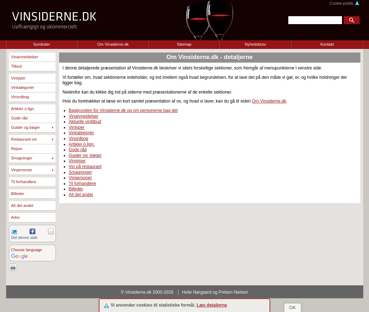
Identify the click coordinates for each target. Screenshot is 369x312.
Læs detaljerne (212, 305)
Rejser (17, 148)
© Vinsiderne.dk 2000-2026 (147, 292)
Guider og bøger (25, 127)
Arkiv (15, 217)
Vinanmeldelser (25, 57)
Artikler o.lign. (23, 109)
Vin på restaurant (85, 166)
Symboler (41, 44)
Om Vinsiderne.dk (113, 44)
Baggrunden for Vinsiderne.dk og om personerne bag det (123, 110)
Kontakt (327, 44)
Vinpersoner (21, 170)
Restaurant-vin (24, 139)
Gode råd (19, 118)
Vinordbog (20, 97)
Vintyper (18, 78)
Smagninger (21, 158)
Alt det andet (22, 205)
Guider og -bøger (85, 155)
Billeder (18, 193)
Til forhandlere (23, 182)
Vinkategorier (23, 87)
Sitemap (184, 44)
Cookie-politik (344, 3)
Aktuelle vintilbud (85, 121)
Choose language (26, 250)
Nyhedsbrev (255, 44)
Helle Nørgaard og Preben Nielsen (215, 292)
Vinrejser (77, 160)
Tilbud (16, 66)
